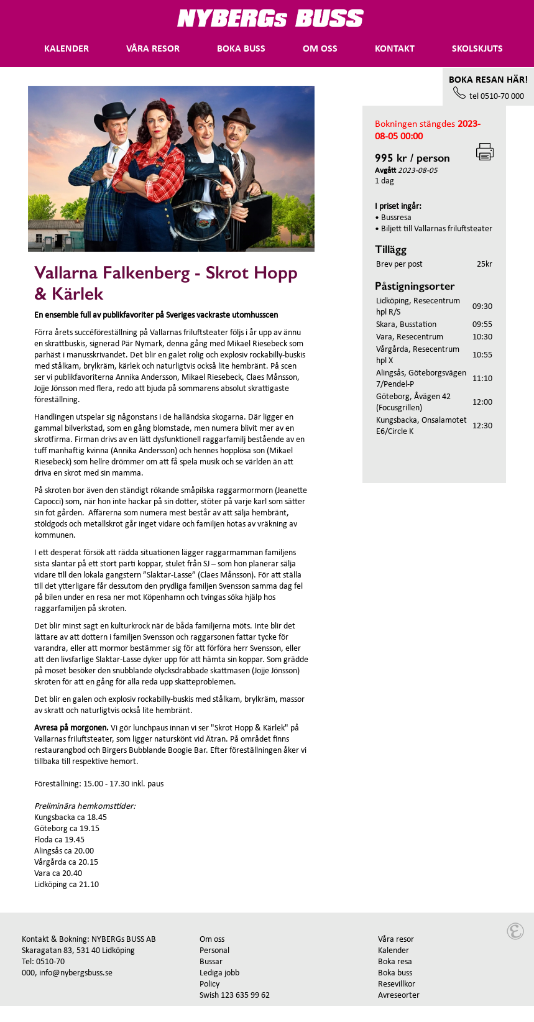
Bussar (211, 962)
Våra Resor (153, 49)
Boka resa (395, 962)
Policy (209, 984)
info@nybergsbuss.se (76, 973)
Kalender (66, 49)
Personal (214, 950)
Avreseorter (399, 995)
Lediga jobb (219, 973)
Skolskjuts (477, 49)
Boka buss (241, 49)
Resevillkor (396, 984)
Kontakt (395, 49)
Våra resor (396, 939)
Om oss (320, 49)
